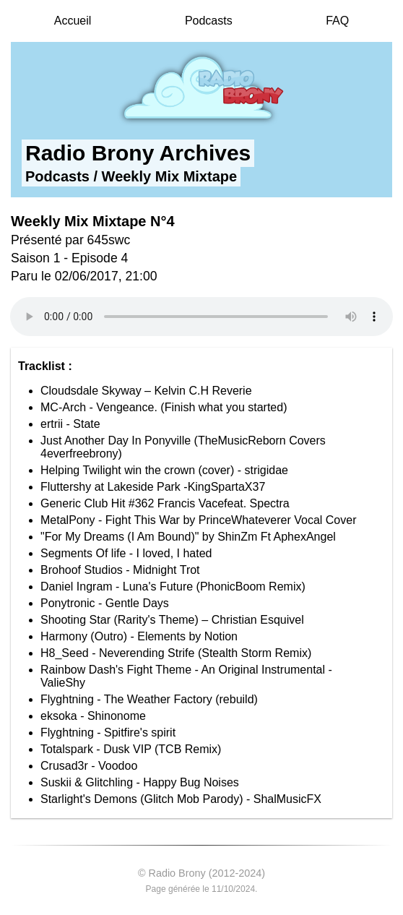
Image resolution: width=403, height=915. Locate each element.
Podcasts (209, 20)
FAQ (337, 20)
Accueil (73, 20)
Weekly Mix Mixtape (169, 176)
